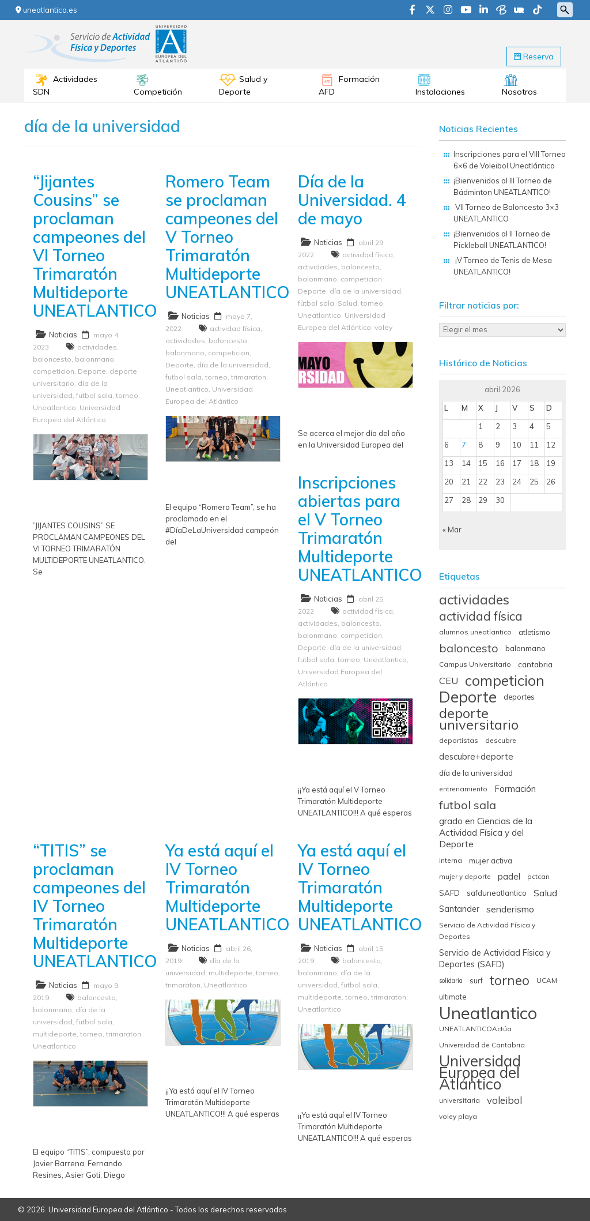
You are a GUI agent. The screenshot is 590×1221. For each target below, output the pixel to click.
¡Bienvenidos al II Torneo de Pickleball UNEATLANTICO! (501, 239)
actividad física (235, 328)
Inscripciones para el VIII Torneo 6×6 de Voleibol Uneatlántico (509, 159)
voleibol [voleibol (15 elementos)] (504, 1100)
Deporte (92, 371)
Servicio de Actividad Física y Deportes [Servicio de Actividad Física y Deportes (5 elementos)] (487, 931)
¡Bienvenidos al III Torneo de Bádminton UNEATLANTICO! (502, 186)
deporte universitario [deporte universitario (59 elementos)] (479, 718)
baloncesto (52, 359)
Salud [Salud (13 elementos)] (545, 893)
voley (383, 327)
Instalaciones (440, 92)
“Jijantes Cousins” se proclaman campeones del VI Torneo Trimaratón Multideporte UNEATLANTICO (95, 246)
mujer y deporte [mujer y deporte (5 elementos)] (465, 876)
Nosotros (519, 92)
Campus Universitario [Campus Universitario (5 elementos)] (475, 664)
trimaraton (248, 377)
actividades (97, 347)
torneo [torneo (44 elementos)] (510, 980)
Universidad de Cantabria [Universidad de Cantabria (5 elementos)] (482, 1044)
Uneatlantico (54, 407)
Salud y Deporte (243, 85)
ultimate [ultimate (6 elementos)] (452, 996)
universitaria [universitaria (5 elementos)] (459, 1100)
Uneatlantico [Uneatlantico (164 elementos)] (488, 1013)
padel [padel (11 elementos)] (509, 876)
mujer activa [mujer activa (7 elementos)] (490, 860)
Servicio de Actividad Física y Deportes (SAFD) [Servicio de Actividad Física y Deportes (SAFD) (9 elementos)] (495, 959)
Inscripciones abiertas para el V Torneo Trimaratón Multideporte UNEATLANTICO (360, 528)
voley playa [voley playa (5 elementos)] (458, 1116)
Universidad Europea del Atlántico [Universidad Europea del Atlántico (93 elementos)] (480, 1072)
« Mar (452, 529)
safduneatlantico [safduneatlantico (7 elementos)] (497, 892)
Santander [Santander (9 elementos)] (459, 909)
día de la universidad (232, 364)
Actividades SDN (65, 85)
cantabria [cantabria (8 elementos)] (535, 664)
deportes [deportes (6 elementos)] (519, 696)
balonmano (94, 359)
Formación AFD (349, 85)
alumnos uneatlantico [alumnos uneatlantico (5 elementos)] (475, 632)
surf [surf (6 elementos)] (476, 980)
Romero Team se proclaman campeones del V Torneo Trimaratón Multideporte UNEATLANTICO (227, 236)
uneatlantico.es (46, 9)
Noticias (63, 334)
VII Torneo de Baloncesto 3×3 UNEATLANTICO (506, 212)
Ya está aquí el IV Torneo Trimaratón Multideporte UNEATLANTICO (227, 887)
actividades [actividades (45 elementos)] (474, 600)
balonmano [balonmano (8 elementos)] (525, 648)
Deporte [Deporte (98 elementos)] (468, 696)
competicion (53, 371)
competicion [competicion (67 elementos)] (504, 680)
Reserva (534, 56)
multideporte (55, 1034)
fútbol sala (316, 303)
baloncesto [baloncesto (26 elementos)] (468, 648)
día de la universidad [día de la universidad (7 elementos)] (476, 772)
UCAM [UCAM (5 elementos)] (546, 980)
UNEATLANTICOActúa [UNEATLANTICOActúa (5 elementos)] (475, 1028)
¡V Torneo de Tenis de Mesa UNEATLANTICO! (502, 266)
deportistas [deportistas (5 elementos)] (458, 740)
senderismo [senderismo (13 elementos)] (510, 909)
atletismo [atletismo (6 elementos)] (534, 632)
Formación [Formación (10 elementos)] (515, 788)
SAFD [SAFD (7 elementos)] (449, 892)
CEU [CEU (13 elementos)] (448, 680)
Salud (347, 303)
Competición (158, 92)
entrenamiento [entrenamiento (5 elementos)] (463, 788)
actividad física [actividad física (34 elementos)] (481, 616)
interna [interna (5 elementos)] (450, 860)
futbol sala (94, 395)
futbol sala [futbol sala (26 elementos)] (467, 805)
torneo (127, 395)
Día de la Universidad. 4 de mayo (352, 199)
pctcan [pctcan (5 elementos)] (538, 876)
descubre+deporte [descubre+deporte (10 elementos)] (476, 756)
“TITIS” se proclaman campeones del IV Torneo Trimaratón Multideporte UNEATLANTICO (95, 905)
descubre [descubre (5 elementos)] (500, 740)
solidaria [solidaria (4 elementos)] (451, 980)
